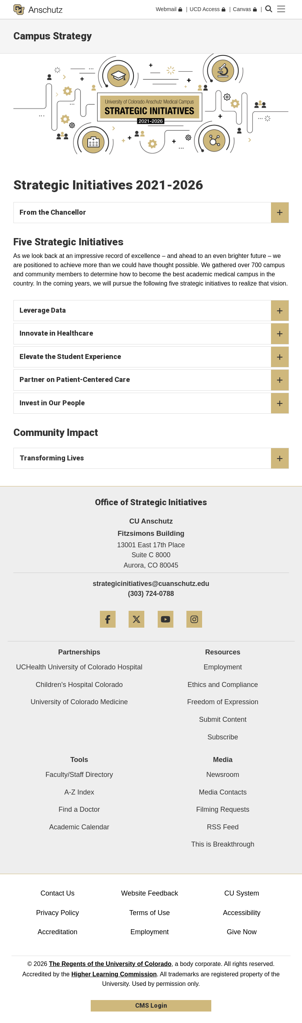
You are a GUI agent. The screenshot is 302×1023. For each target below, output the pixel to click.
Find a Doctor (79, 809)
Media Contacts (222, 792)
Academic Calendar (79, 827)
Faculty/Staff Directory (79, 774)
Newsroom (222, 774)
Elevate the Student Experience (154, 357)
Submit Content (222, 719)
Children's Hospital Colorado (79, 685)
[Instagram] (194, 630)
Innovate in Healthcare (154, 333)
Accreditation (57, 932)
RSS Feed (222, 827)
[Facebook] (107, 630)
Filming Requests (222, 809)
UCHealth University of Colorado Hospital (79, 667)
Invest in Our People (154, 403)
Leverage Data (154, 310)
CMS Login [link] (151, 1005)
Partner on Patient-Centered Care (154, 380)
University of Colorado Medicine (79, 702)
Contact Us (58, 893)
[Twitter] (136, 630)
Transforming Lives (154, 458)
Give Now (241, 932)
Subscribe (222, 737)
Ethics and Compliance (223, 685)
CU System (241, 893)
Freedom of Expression (222, 702)
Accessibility (241, 913)
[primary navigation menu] (281, 9)
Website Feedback (149, 893)
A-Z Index (79, 792)
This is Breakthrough (222, 844)
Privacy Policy (57, 913)
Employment (223, 667)
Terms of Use (149, 913)
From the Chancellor (154, 212)
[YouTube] (165, 630)
